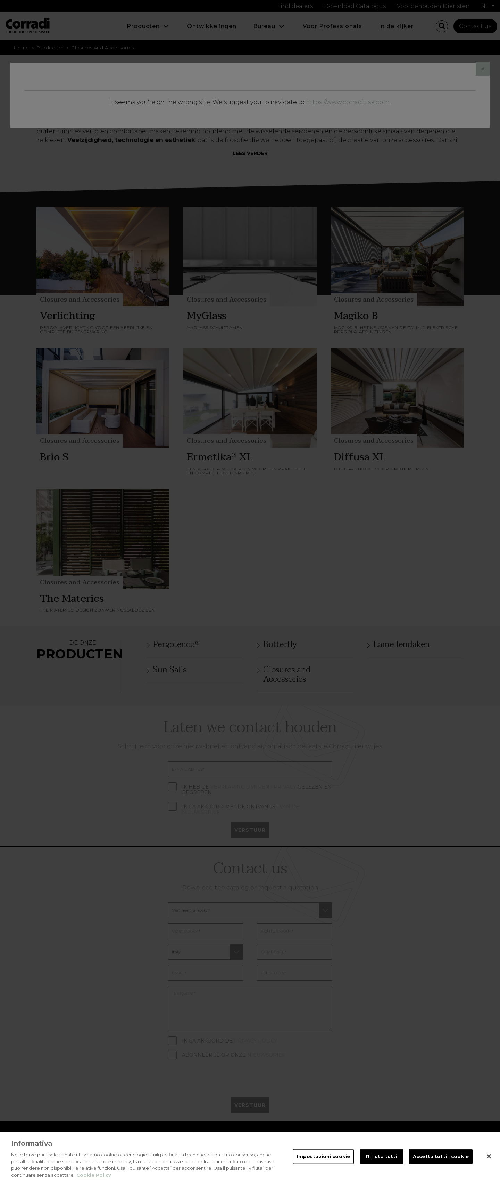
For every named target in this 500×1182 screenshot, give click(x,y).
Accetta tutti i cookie (441, 1162)
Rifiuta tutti (381, 1162)
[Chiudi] (489, 1162)
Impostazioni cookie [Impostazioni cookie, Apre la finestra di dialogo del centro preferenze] (323, 1162)
